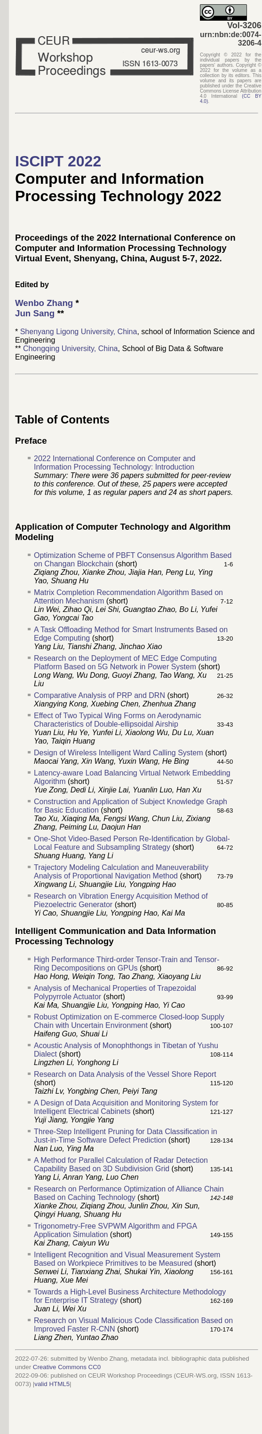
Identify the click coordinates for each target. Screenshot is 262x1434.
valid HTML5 (52, 1383)
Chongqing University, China (70, 349)
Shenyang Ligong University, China (78, 332)
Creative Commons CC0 (67, 1367)
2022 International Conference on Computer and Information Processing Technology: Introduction (114, 462)
